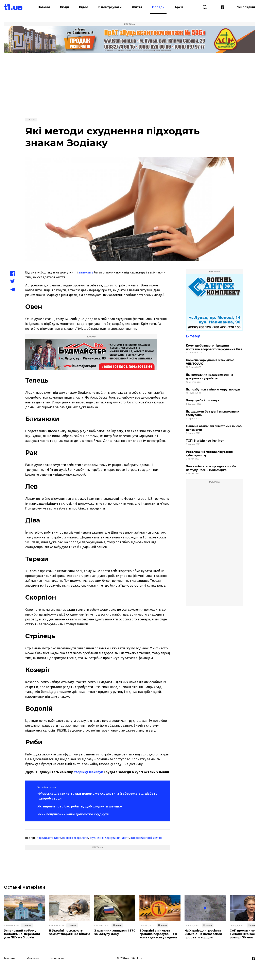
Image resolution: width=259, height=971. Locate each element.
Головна (10, 958)
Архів (179, 7)
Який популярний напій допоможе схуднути (73, 814)
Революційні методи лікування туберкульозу (209, 453)
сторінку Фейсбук (88, 772)
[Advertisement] (129, 84)
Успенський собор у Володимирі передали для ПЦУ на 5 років (22, 934)
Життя (137, 7)
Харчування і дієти (117, 837)
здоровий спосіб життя (146, 837)
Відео (83, 7)
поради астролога (49, 837)
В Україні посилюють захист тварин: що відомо (69, 932)
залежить (86, 272)
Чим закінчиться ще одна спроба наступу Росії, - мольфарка (211, 468)
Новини (44, 7)
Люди (64, 7)
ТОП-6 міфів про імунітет (205, 440)
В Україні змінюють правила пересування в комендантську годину (158, 934)
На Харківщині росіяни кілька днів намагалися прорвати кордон (203, 934)
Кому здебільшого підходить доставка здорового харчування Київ (214, 347)
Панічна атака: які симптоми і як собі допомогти (214, 428)
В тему (193, 336)
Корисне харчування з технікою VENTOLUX (210, 362)
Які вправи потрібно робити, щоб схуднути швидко (79, 806)
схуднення (96, 837)
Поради (158, 7)
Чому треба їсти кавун (202, 400)
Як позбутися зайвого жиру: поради (213, 389)
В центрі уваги (110, 7)
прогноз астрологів (75, 837)
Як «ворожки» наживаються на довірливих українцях (209, 376)
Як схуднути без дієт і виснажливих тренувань (212, 413)
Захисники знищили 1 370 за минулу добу (114, 932)
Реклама (33, 958)
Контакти (57, 958)
